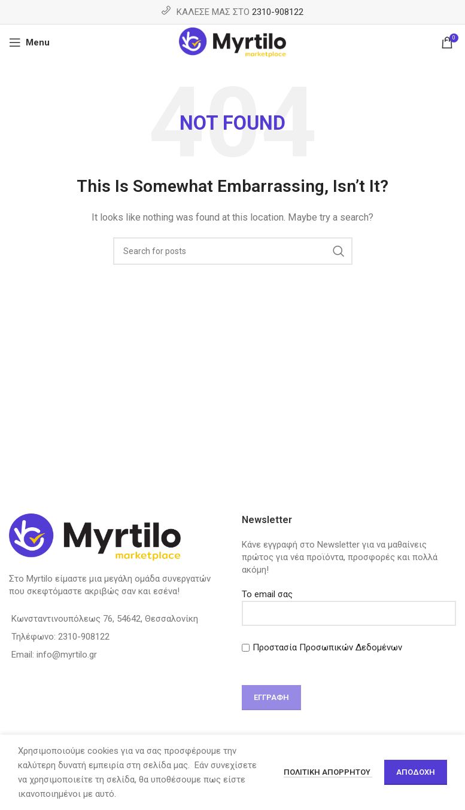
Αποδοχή (415, 772)
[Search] (232, 251)
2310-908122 (277, 12)
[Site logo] (232, 41)
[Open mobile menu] (29, 42)
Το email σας (349, 603)
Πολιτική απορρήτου (328, 772)
